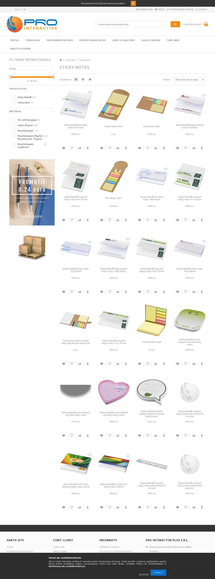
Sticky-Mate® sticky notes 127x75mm (75, 270)
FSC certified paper (27, 119)
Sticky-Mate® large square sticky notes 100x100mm (113, 270)
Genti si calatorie (124, 40)
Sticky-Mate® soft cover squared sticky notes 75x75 (76, 485)
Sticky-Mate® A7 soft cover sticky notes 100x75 (113, 485)
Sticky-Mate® (24, 97)
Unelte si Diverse (20, 48)
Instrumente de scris (60, 40)
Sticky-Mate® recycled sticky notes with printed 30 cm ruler (151, 485)
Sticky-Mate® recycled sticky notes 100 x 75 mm (151, 270)
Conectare (59, 547)
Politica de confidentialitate (115, 551)
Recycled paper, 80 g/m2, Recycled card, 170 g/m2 (30, 137)
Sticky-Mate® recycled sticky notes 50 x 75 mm (76, 198)
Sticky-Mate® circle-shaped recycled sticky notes (76, 413)
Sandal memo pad (151, 341)
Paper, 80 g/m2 (25, 125)
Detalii (64, 147)
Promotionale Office (93, 40)
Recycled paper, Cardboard (26, 146)
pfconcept (70, 60)
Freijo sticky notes (114, 126)
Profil (154, 9)
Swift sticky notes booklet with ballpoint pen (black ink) (75, 342)
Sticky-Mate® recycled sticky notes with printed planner (189, 485)
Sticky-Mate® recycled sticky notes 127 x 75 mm (113, 342)
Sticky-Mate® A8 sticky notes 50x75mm (75, 126)
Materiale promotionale (20, 551)
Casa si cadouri (150, 40)
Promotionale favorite (178, 9)
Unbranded (23, 102)
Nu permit (143, 574)
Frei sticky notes (113, 198)
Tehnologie (33, 40)
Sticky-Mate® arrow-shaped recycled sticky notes (189, 342)
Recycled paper (25, 130)
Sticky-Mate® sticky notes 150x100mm (190, 270)
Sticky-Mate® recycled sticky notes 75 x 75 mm (190, 198)
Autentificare (136, 9)
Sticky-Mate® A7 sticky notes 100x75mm (151, 198)
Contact (201, 9)
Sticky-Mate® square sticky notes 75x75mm (190, 126)
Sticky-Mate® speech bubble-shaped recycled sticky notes (151, 414)
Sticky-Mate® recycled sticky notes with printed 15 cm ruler (189, 414)
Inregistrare (60, 551)
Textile (14, 40)
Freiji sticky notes (151, 126)
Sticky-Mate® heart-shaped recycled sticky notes (113, 413)
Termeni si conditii (109, 547)
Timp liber (173, 40)
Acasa (10, 547)
